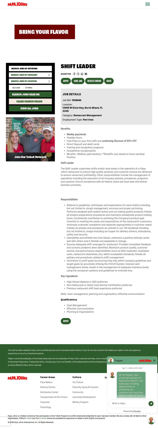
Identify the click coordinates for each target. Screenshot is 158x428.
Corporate (45, 402)
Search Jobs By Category (24, 75)
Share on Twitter (78, 73)
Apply (65, 80)
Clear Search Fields (29, 101)
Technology (45, 407)
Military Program (80, 402)
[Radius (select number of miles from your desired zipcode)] (33, 87)
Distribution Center (49, 392)
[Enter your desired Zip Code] (16, 87)
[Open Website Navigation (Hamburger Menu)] (149, 7)
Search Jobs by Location (24, 81)
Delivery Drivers (47, 387)
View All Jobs (29, 108)
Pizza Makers (46, 382)
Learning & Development (84, 397)
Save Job (78, 80)
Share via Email (85, 73)
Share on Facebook (74, 73)
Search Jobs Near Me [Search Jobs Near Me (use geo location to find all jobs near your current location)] (26, 94)
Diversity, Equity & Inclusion (85, 387)
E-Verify (28, 418)
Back (109, 80)
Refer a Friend (94, 80)
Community (77, 392)
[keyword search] (30, 68)
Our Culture (77, 382)
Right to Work (41, 418)
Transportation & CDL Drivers (53, 397)
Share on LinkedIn (81, 73)
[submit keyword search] (49, 68)
